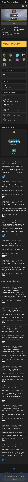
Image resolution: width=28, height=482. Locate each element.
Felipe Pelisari (10, 104)
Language (8, 472)
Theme (14, 472)
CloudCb (3, 165)
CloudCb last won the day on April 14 (12, 43)
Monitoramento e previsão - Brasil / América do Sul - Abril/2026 (11, 288)
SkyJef (8, 114)
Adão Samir (9, 119)
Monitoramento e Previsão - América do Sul (12, 166)
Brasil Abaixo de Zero (10, 2)
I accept (14, 479)
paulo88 (8, 99)
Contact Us (20, 472)
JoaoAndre (14, 290)
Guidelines (21, 476)
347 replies (19, 175)
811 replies (20, 300)
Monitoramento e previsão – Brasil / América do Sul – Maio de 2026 (11, 162)
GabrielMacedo (15, 165)
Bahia (8, 109)
